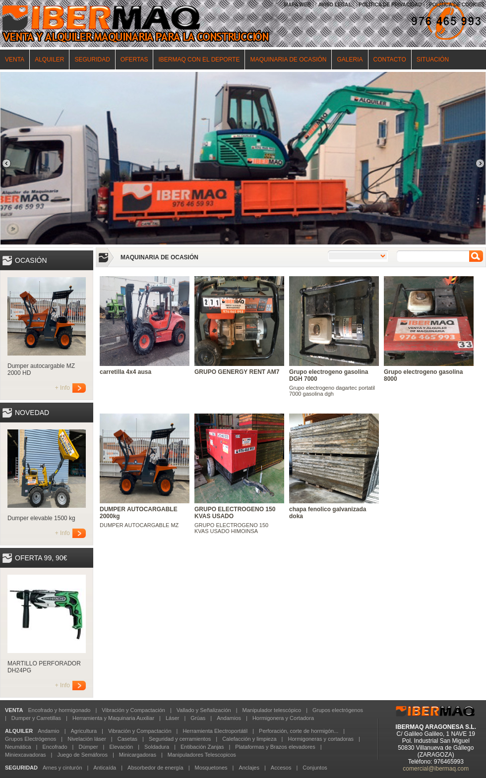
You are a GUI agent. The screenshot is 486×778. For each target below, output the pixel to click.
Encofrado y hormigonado (59, 710)
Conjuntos (315, 768)
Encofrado (54, 747)
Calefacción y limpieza (249, 739)
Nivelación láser (86, 739)
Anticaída (104, 768)
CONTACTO (389, 59)
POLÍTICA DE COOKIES (457, 4)
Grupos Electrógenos (30, 739)
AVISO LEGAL (335, 4)
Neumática (18, 747)
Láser (173, 718)
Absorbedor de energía (155, 768)
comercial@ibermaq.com (436, 768)
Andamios (229, 718)
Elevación (121, 747)
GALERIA (350, 59)
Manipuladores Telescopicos (202, 755)
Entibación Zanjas (202, 747)
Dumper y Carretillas (36, 718)
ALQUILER (49, 59)
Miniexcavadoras (25, 755)
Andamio (48, 731)
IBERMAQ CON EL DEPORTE (199, 59)
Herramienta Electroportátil (214, 731)
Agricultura (84, 731)
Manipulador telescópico (271, 710)
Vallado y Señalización (204, 710)
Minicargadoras (137, 755)
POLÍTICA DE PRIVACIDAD (390, 4)
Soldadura (156, 747)
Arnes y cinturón (62, 768)
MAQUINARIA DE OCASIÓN (288, 59)
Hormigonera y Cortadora (283, 718)
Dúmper (88, 747)
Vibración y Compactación (133, 710)
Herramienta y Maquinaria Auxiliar (113, 718)
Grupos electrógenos (337, 710)
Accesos (281, 768)
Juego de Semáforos (82, 755)
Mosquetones (210, 768)
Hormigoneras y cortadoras (321, 739)
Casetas (127, 739)
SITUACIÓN (433, 59)
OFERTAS (134, 59)
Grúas (197, 718)
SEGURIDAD (92, 59)
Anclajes (249, 768)
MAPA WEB (297, 4)
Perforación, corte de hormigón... (298, 731)
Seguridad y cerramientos (180, 739)
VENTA (14, 59)
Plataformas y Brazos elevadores (275, 747)
